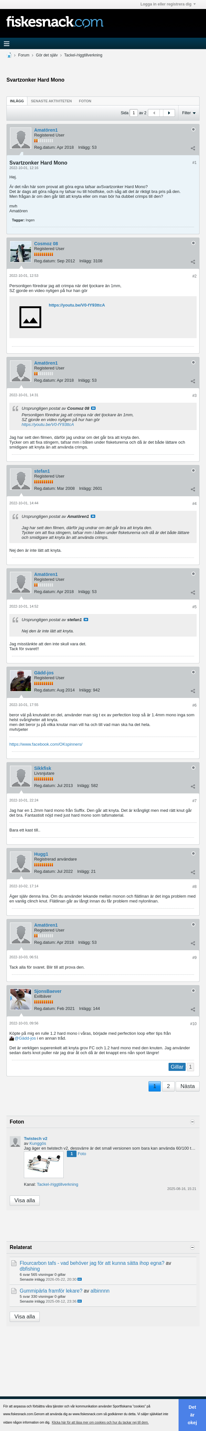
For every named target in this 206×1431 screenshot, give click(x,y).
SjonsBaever (48, 991)
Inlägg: (84, 147)
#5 (194, 607)
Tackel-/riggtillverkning (83, 55)
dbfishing (30, 1269)
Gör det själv (46, 55)
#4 (194, 503)
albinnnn (99, 1291)
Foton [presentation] (85, 101)
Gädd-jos (44, 672)
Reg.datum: (45, 147)
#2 (194, 276)
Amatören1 (46, 130)
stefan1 (42, 471)
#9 (194, 957)
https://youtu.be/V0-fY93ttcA (77, 305)
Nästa (187, 1086)
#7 (194, 801)
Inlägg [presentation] (17, 101)
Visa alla (25, 1200)
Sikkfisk (42, 768)
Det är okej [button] (192, 1415)
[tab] (16, 100)
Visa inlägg (93, 408)
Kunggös (37, 1143)
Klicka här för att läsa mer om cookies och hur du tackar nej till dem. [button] (100, 1422)
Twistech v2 (35, 1138)
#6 (194, 705)
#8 (194, 886)
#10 (193, 1024)
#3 (194, 395)
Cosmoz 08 (46, 243)
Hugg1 (41, 854)
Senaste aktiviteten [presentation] (51, 101)
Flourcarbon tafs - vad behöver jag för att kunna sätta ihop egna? (92, 1263)
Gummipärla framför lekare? (51, 1291)
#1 (194, 162)
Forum (23, 55)
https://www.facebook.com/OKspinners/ (45, 744)
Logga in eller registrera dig (168, 4)
